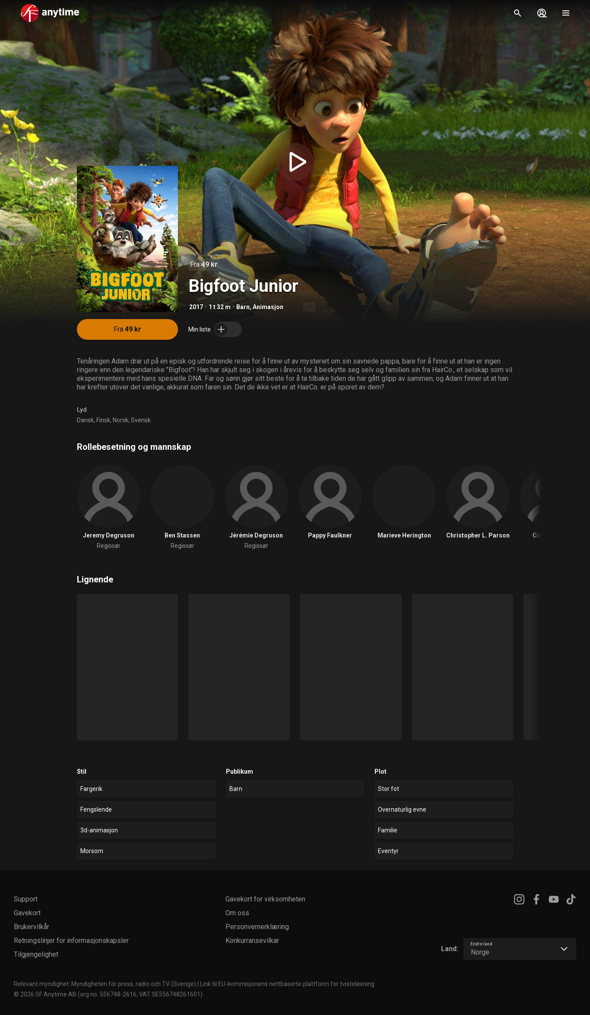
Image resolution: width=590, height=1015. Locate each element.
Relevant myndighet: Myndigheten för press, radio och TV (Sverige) (105, 983)
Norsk (120, 420)
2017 (196, 307)
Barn (243, 307)
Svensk (141, 420)
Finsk (103, 420)
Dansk (85, 420)
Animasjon (268, 307)
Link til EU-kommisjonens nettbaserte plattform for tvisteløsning (287, 983)
